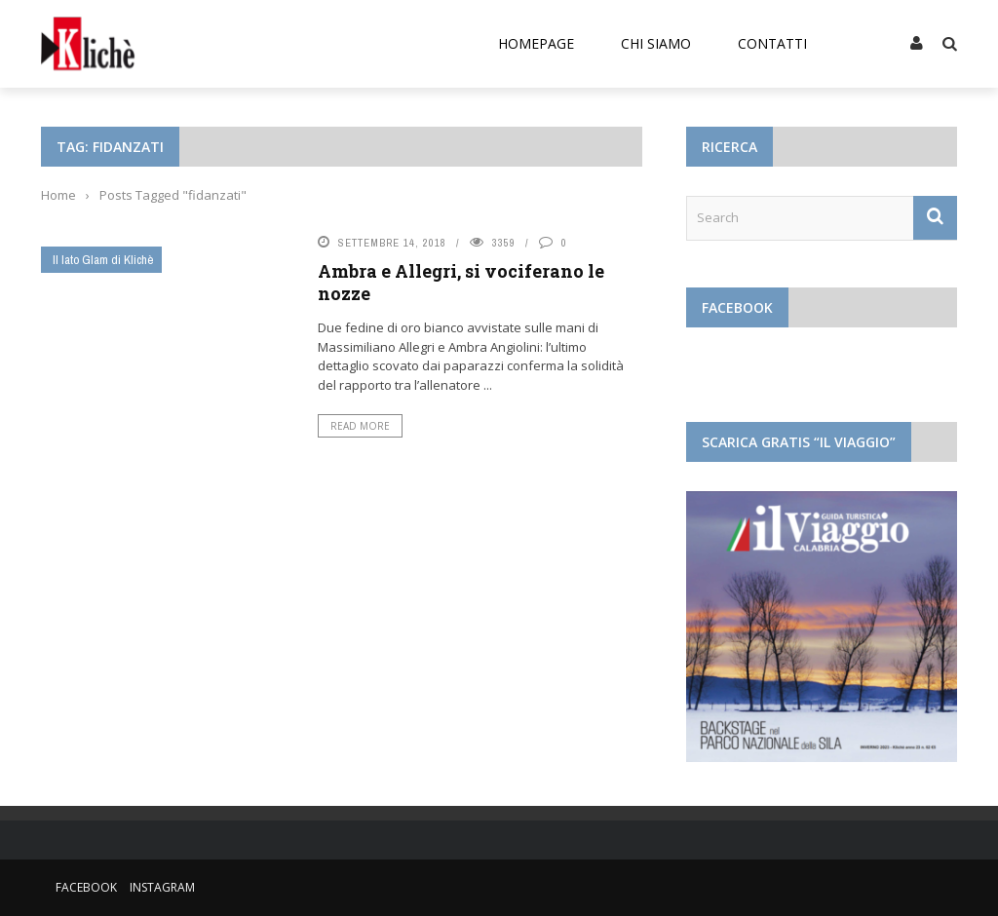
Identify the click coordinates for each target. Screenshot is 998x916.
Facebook (86, 887)
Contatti (772, 43)
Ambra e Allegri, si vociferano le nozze (461, 282)
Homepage (536, 43)
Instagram (162, 887)
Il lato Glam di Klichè (103, 259)
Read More (360, 426)
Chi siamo (656, 43)
